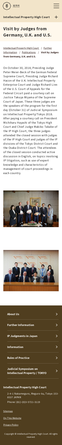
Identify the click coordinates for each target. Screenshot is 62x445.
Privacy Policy (10, 424)
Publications (29, 52)
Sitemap (8, 411)
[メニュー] (56, 6)
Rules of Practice (18, 358)
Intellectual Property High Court (21, 48)
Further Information (20, 325)
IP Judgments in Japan (22, 336)
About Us (13, 314)
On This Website (12, 418)
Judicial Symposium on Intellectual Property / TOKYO (26, 371)
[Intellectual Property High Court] (56, 17)
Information (15, 347)
